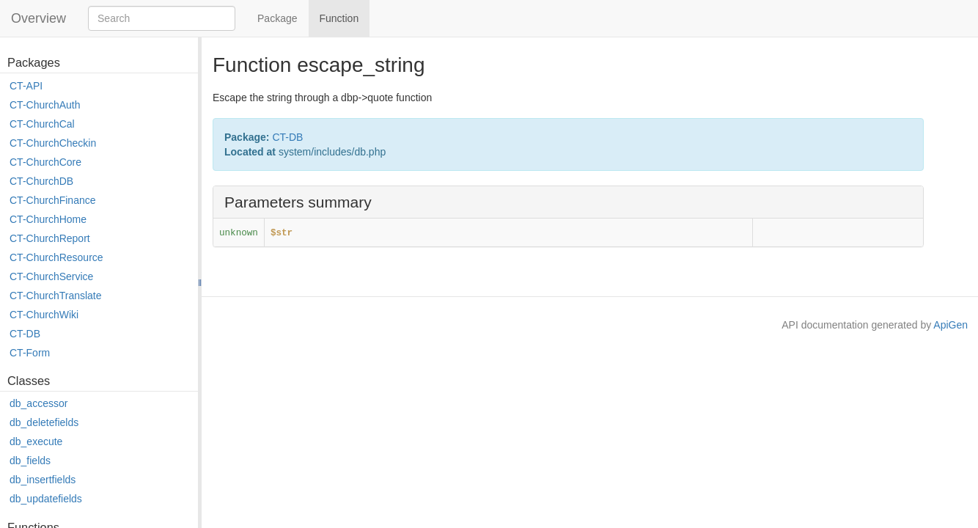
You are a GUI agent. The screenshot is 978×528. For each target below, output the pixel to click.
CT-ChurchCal (42, 124)
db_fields (30, 460)
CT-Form (30, 353)
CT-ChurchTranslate (56, 295)
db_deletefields (44, 422)
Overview (38, 18)
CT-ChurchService (51, 276)
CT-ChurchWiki (44, 314)
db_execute (36, 441)
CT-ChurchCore (45, 162)
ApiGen (950, 325)
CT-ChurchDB (41, 181)
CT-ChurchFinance (53, 200)
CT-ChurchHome (48, 219)
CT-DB (25, 334)
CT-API (26, 86)
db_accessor (38, 403)
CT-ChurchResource (56, 257)
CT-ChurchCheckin (53, 143)
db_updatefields (46, 499)
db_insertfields (43, 479)
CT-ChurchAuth (45, 105)
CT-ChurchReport (50, 238)
